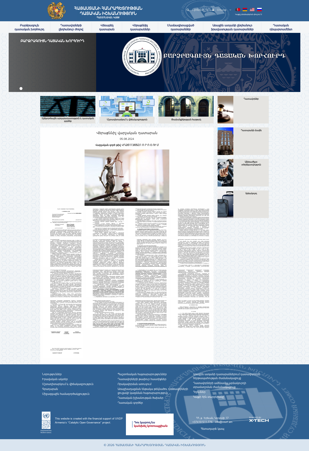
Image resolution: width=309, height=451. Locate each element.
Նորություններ (52, 374)
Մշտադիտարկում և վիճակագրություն (67, 384)
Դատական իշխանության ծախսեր (140, 398)
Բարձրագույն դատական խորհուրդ (29, 27)
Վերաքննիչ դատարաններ (140, 27)
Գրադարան (50, 389)
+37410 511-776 (202, 421)
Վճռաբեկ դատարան (106, 27)
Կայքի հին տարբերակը (208, 397)
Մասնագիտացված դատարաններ (180, 27)
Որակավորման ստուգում (134, 384)
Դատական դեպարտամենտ (281, 27)
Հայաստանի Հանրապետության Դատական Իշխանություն (108, 12)
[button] (21, 88)
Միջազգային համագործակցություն (65, 394)
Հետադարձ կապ (212, 429)
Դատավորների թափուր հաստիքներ (142, 379)
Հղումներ (199, 392)
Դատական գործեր (130, 403)
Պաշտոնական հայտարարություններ (142, 374)
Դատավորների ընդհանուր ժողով (71, 27)
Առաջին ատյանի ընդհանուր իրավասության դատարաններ (232, 27)
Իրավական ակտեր (55, 379)
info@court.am (223, 421)
